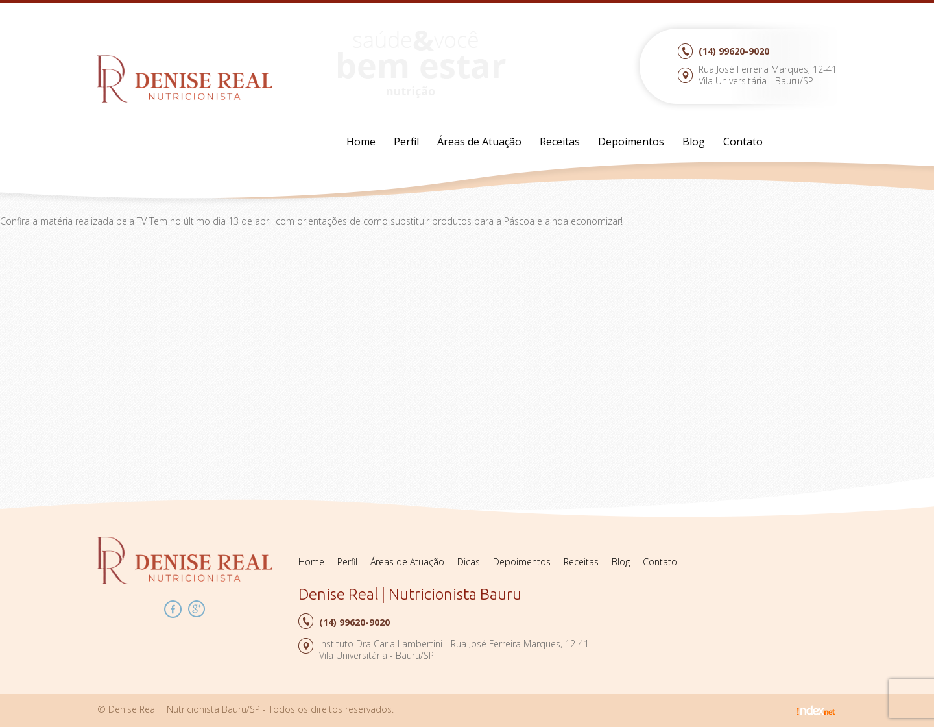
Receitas (560, 141)
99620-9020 (734, 51)
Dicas (468, 562)
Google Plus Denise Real (197, 609)
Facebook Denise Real (173, 609)
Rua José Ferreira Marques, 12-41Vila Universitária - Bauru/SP (768, 75)
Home (361, 141)
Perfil (406, 141)
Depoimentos (631, 141)
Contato (743, 141)
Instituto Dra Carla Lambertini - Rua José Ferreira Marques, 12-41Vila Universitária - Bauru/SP (454, 649)
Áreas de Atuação (479, 141)
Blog (693, 141)
